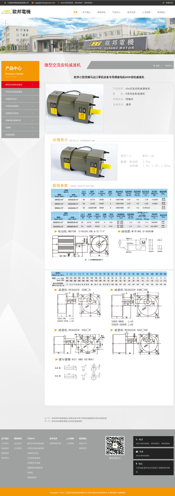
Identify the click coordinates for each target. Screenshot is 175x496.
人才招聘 (147, 12)
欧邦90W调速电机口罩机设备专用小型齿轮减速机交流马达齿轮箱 (79, 418)
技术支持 (132, 12)
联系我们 (162, 12)
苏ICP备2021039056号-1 (98, 493)
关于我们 (87, 12)
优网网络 (121, 493)
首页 (76, 12)
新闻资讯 (102, 12)
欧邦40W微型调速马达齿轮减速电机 (67, 421)
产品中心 (117, 12)
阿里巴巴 (169, 3)
